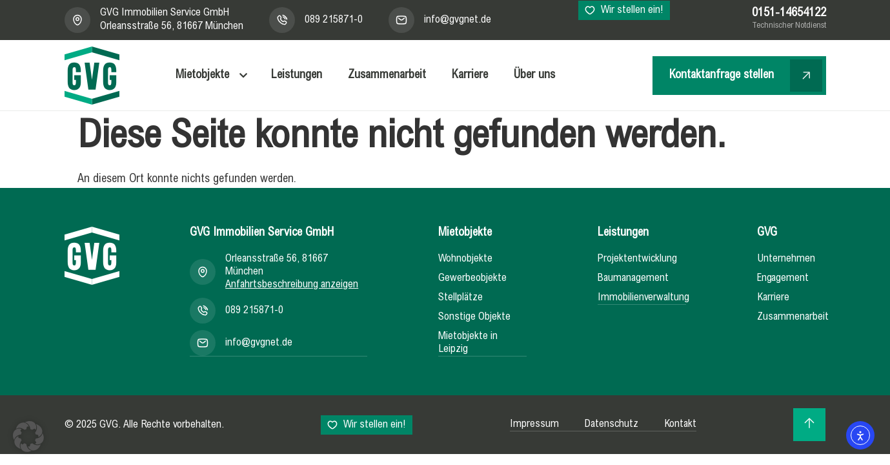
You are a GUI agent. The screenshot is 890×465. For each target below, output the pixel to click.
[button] (28, 436)
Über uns (534, 75)
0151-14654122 (789, 13)
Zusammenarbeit (387, 75)
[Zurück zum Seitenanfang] (809, 422)
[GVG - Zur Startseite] (92, 75)
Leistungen (296, 75)
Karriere (470, 75)
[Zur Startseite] (92, 256)
